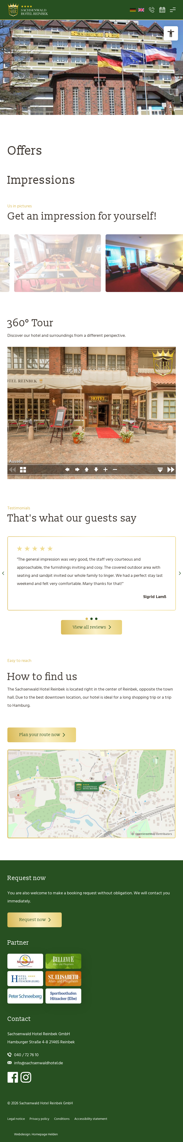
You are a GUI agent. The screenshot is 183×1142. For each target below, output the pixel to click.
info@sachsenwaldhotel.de (38, 1063)
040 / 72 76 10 (26, 1055)
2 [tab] (91, 619)
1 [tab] (87, 619)
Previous (9, 264)
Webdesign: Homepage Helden (35, 1134)
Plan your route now (39, 734)
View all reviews (89, 627)
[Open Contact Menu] (152, 10)
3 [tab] (96, 619)
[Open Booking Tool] (162, 10)
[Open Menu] (173, 10)
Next (174, 264)
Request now (32, 919)
